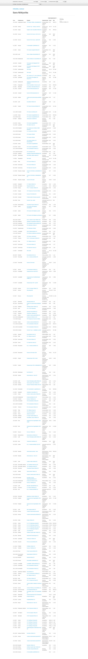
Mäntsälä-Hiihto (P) (31, 301)
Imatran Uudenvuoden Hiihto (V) (33, 474)
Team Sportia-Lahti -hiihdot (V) (33, 382)
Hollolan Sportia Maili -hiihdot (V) (33, 532)
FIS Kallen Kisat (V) (31, 124)
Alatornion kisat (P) (31, 413)
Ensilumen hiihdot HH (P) (32, 480)
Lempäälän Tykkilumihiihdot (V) (33, 563)
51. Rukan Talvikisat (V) (31, 487)
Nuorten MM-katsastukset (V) (33, 92)
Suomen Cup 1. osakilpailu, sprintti (34, 330)
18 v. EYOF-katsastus (31, 308)
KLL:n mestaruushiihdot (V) (32, 345)
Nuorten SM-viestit (30, 179)
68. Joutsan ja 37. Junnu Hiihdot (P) (34, 75)
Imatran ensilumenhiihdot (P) (33, 321)
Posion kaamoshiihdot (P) (32, 551)
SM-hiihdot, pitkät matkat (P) (32, 155)
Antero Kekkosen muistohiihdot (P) (34, 58)
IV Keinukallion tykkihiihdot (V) (33, 651)
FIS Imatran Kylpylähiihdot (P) (33, 116)
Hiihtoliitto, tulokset (18, 9)
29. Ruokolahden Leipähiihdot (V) (33, 389)
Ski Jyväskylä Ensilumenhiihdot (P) (34, 223)
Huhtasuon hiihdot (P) (31, 538)
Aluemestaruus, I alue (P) (32, 375)
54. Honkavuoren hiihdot (32, 131)
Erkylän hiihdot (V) (30, 596)
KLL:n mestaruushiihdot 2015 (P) (33, 444)
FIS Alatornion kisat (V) (31, 247)
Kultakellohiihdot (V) (31, 599)
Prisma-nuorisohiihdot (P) (32, 541)
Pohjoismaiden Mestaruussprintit (33, 197)
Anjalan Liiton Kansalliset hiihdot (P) (34, 29)
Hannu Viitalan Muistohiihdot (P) (33, 54)
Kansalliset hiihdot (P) (31, 101)
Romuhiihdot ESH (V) (31, 255)
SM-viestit (29, 69)
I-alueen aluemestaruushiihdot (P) (34, 514)
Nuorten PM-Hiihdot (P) (31, 194)
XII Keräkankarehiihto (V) (32, 589)
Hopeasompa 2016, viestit (32, 358)
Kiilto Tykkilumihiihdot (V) (32, 231)
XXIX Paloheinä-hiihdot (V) (32, 608)
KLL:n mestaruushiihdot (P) (32, 256)
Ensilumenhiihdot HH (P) (32, 397)
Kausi (43, 1)
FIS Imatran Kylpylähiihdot (32, 143)
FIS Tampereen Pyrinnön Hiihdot (33, 190)
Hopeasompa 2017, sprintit (32, 282)
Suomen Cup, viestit (31, 200)
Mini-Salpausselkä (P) (31, 509)
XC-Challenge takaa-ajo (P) (32, 464)
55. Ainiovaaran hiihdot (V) (32, 407)
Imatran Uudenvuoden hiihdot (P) (33, 394)
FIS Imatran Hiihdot (31, 134)
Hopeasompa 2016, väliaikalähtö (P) (34, 365)
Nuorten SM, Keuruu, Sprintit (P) (33, 39)
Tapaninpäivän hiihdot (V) (32, 554)
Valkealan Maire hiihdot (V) (32, 306)
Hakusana (20, 1)
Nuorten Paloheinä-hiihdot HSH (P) (34, 384)
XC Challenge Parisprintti (32, 620)
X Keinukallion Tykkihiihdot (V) (33, 45)
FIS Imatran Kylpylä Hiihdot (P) (33, 49)
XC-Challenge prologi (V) (32, 466)
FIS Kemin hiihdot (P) (31, 164)
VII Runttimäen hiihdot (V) (32, 269)
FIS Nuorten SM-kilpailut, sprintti (33, 210)
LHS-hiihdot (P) (30, 530)
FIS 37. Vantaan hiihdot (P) (32, 187)
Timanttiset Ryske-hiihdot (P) (33, 468)
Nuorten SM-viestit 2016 (32, 352)
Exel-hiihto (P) (30, 372)
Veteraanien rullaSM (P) (32, 118)
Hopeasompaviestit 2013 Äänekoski (34, 594)
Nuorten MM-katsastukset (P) (33, 88)
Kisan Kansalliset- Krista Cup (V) (33, 84)
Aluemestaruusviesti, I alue (32, 451)
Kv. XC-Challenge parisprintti (32, 523)
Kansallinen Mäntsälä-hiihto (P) (33, 86)
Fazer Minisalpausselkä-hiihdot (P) (34, 381)
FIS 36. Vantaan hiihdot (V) (32, 288)
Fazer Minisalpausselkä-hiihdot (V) (34, 436)
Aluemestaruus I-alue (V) (32, 602)
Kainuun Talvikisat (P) (31, 482)
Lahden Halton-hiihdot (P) (32, 461)
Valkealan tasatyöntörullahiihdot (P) (34, 153)
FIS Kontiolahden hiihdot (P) (32, 323)
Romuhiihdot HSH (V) (31, 334)
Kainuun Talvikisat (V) (31, 398)
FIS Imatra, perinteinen (31, 236)
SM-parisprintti (30, 290)
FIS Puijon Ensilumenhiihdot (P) (33, 106)
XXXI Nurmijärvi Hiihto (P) (32, 612)
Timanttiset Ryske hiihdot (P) (32, 204)
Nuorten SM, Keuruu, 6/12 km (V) (33, 34)
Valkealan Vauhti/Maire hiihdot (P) (34, 221)
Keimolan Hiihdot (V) (31, 633)
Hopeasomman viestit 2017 (32, 271)
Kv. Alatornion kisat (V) (31, 342)
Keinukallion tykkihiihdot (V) (32, 560)
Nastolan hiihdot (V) (31, 645)
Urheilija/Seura (25, 4)
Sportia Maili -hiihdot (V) (32, 471)
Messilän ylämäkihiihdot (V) (32, 485)
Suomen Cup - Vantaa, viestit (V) (33, 26)
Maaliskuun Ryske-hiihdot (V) (33, 496)
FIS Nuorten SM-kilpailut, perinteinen (34, 215)
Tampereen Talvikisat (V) (32, 313)
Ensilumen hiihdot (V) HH (32, 317)
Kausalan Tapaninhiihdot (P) (32, 648)
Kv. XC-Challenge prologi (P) (32, 528)
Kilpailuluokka (52, 1)
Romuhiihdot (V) (30, 571)
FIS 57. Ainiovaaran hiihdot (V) (33, 238)
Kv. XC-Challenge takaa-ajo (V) (33, 526)
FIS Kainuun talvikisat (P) (32, 111)
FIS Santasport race (31, 151)
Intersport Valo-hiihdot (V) (32, 311)
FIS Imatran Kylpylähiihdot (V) (33, 114)
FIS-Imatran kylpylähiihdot (32, 123)
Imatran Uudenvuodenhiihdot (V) (33, 315)
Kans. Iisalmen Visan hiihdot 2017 (34, 219)
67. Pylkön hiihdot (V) (31, 184)
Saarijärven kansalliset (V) (32, 392)
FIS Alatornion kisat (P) (31, 167)
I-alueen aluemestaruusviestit (33, 511)
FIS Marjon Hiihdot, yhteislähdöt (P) (34, 22)
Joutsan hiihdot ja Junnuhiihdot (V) (34, 587)
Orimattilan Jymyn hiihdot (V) (33, 417)
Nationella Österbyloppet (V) (32, 535)
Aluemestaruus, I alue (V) (32, 455)
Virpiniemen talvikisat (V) (32, 441)
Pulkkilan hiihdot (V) (31, 546)
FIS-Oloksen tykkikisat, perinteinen (34, 233)
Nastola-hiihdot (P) (30, 557)
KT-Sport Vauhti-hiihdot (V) (32, 415)
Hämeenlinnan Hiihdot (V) (32, 435)
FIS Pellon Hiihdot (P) (31, 578)
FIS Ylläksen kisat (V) (31, 241)
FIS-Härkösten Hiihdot (31, 228)
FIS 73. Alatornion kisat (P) (32, 580)
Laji (34, 1)
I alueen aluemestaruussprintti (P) (34, 636)
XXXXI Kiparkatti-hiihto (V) (32, 615)
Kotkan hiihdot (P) (30, 520)
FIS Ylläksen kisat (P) (31, 336)
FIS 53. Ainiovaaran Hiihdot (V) (33, 573)
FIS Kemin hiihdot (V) (31, 161)
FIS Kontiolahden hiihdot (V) (32, 148)
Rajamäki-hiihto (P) (31, 185)
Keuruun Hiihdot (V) (31, 431)
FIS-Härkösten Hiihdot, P (32, 225)
